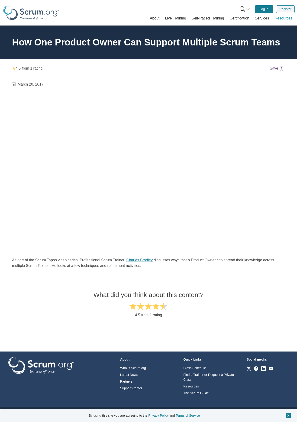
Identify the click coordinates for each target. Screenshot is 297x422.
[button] (154, 18)
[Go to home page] (41, 365)
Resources (191, 386)
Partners (126, 381)
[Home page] (31, 12)
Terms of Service (188, 415)
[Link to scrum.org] (249, 368)
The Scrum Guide (196, 393)
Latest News (129, 375)
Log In (263, 9)
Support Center (131, 388)
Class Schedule (194, 368)
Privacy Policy (158, 415)
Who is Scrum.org (133, 368)
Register (285, 9)
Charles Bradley (139, 260)
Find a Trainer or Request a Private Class (208, 377)
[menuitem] (244, 9)
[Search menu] (245, 9)
